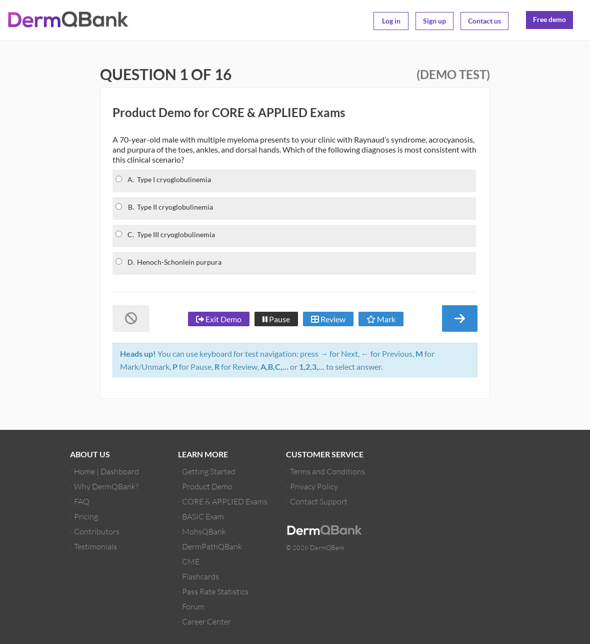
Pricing (86, 516)
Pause (276, 319)
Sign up (434, 21)
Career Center (206, 621)
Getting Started (209, 471)
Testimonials (95, 546)
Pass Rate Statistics (215, 591)
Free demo (549, 19)
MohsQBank (204, 531)
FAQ (82, 501)
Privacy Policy (314, 486)
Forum (193, 606)
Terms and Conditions (327, 471)
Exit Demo (219, 319)
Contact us (484, 21)
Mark (381, 319)
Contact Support (319, 501)
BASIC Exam (203, 516)
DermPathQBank (212, 546)
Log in (391, 21)
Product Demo (207, 486)
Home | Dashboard (106, 471)
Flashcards (200, 576)
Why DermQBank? (106, 486)
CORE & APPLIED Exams (225, 501)
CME (191, 561)
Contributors (97, 531)
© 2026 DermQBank (315, 547)
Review (328, 319)
